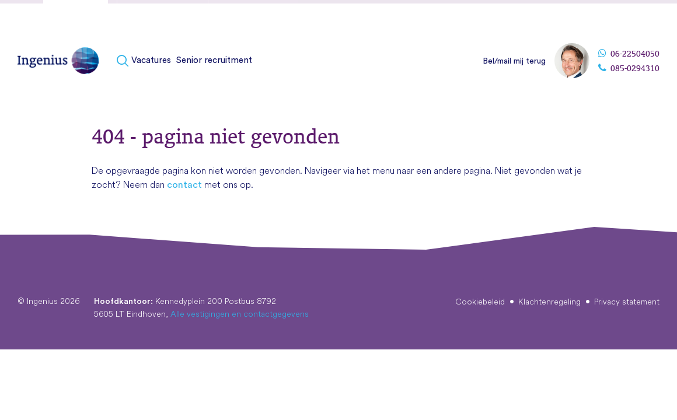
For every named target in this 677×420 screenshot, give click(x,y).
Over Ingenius (543, 17)
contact (184, 185)
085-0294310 (628, 68)
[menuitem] (145, 61)
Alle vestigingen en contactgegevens (239, 314)
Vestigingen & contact (618, 17)
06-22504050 (628, 53)
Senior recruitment (214, 60)
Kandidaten (76, 19)
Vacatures (151, 60)
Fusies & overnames (162, 19)
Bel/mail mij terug (514, 61)
